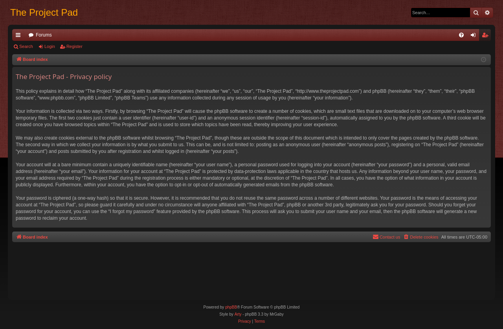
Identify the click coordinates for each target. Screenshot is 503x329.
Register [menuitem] (487, 36)
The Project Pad (44, 12)
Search (26, 46)
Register (74, 46)
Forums (44, 35)
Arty (238, 314)
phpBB (231, 307)
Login (49, 46)
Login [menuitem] (475, 36)
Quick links (19, 36)
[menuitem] (461, 35)
